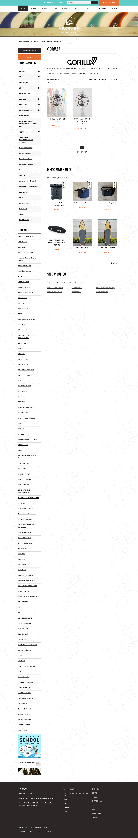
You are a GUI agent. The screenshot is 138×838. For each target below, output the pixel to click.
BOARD (33, 8)
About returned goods (54, 292)
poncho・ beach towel (27, 181)
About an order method (55, 288)
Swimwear (23, 170)
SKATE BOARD (97, 799)
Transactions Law (102, 292)
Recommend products (29, 50)
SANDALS (23, 208)
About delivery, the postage (105, 288)
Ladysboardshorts (26, 164)
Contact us (48, 3)
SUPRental (66, 8)
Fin (20, 88)
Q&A (65, 797)
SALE (29, 57)
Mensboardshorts (25, 158)
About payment (77, 288)
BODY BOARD (24, 93)
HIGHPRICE (103, 79)
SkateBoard (23, 82)
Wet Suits (22, 77)
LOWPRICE (113, 79)
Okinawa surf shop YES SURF (28, 42)
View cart (103, 8)
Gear (93, 807)
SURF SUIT (23, 175)
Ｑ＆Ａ (87, 8)
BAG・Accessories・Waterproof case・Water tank (28, 123)
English (59, 3)
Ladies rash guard (26, 153)
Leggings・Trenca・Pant (28, 186)
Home (23, 8)
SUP (55, 8)
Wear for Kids (24, 203)
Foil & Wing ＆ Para (26, 110)
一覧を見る (113, 263)
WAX (21, 197)
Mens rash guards (25, 147)
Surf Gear (22, 99)
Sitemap (46, 825)
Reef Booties (24, 115)
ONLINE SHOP (109, 3)
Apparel (22, 131)
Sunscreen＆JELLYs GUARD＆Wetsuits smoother (26, 139)
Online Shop (96, 787)
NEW (96, 79)
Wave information (69, 787)
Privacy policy (76, 292)
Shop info (114, 8)
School (44, 8)
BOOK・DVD (24, 219)
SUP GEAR (23, 104)
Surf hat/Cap (23, 192)
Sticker (21, 214)
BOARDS (22, 71)
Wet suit (94, 795)
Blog (76, 8)
